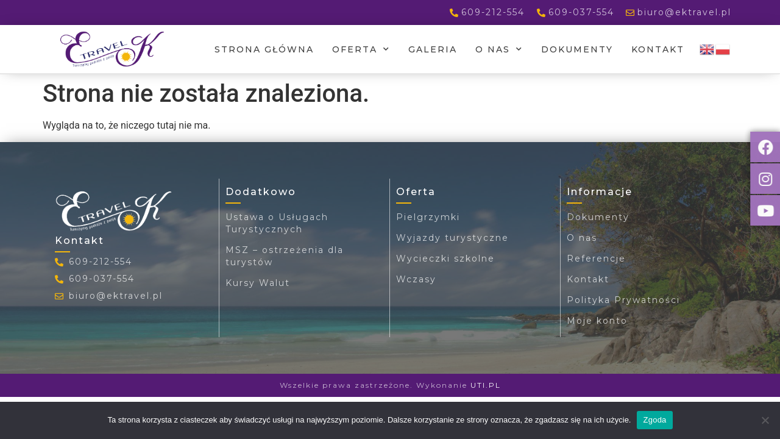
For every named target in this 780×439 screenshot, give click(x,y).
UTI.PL (485, 385)
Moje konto (597, 320)
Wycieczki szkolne (445, 258)
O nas (499, 49)
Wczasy (416, 279)
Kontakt (657, 49)
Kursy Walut (257, 282)
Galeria (432, 49)
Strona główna (264, 49)
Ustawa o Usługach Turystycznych (276, 223)
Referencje (596, 258)
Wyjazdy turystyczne (452, 237)
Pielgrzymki (428, 217)
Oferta (361, 49)
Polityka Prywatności (623, 299)
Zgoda (654, 419)
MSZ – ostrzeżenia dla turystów (284, 256)
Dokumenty (577, 49)
